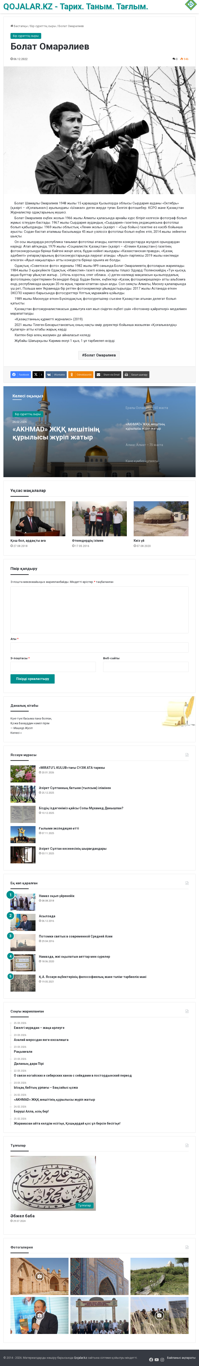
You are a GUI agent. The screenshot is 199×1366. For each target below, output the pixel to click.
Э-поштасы (20, 658)
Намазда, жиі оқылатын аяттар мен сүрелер (74, 956)
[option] (99, 431)
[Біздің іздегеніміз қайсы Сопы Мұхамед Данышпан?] (23, 814)
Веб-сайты (111, 658)
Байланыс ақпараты (181, 1357)
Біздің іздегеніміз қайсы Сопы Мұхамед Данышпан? (81, 808)
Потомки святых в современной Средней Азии (75, 936)
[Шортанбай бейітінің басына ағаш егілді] (159, 1315)
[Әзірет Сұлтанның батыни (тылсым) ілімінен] (23, 794)
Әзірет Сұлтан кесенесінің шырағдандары (73, 848)
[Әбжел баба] (53, 1183)
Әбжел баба (22, 1215)
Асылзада (47, 916)
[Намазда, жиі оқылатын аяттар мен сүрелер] (23, 962)
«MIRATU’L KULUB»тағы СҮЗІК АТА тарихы (72, 767)
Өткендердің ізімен (87, 540)
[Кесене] (99, 1276)
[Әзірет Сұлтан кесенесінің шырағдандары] (23, 854)
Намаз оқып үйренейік (56, 896)
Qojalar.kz (80, 1357)
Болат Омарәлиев (100, 355)
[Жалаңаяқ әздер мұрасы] (159, 1276)
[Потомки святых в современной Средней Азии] (23, 942)
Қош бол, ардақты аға (28, 540)
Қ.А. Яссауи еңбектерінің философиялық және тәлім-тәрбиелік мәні (92, 977)
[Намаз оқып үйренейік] (23, 902)
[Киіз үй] (161, 518)
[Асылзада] (23, 922)
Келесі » (16, 732)
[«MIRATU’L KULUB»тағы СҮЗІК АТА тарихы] (23, 773)
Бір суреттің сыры (43, 26)
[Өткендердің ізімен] (99, 518)
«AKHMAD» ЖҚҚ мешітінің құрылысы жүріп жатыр (56, 433)
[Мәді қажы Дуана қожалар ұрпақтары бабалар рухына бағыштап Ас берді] (99, 1315)
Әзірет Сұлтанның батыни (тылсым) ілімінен (75, 788)
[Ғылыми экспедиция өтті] (23, 834)
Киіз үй (139, 540)
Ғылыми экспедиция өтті (59, 828)
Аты (14, 639)
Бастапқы (19, 26)
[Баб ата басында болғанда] (39, 1276)
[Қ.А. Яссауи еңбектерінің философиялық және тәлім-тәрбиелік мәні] (23, 983)
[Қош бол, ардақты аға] (37, 518)
